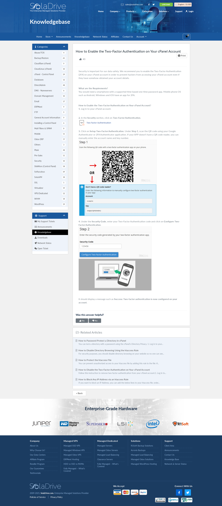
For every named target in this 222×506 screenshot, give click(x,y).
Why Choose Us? (37, 450)
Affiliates (115, 36)
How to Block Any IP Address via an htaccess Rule (131, 381)
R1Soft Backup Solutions (142, 445)
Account (140, 36)
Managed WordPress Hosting (144, 464)
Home (101, 11)
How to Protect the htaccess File (131, 362)
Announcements (63, 36)
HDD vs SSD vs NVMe (74, 464)
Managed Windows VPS (74, 450)
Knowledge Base (172, 459)
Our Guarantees (37, 468)
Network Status (100, 36)
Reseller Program (37, 464)
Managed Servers (104, 445)
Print (182, 55)
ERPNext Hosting (71, 459)
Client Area (169, 445)
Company (115, 11)
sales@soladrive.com (134, 4)
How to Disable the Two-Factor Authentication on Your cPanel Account (131, 371)
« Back (79, 393)
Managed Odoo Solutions (142, 459)
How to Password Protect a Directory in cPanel (131, 342)
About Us (34, 445)
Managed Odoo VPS (72, 455)
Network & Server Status (175, 464)
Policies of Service (38, 497)
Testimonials (35, 473)
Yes (82, 320)
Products (131, 11)
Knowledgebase (82, 36)
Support (178, 11)
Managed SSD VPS (72, 445)
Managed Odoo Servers (107, 450)
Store (48, 36)
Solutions (164, 11)
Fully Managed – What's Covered (74, 469)
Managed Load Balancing (108, 455)
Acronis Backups (138, 450)
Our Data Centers (37, 455)
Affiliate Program (37, 459)
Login (191, 11)
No (95, 320)
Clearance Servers (105, 459)
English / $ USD (183, 4)
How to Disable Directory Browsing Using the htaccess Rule (131, 352)
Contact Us (128, 36)
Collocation (147, 11)
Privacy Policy (56, 497)
